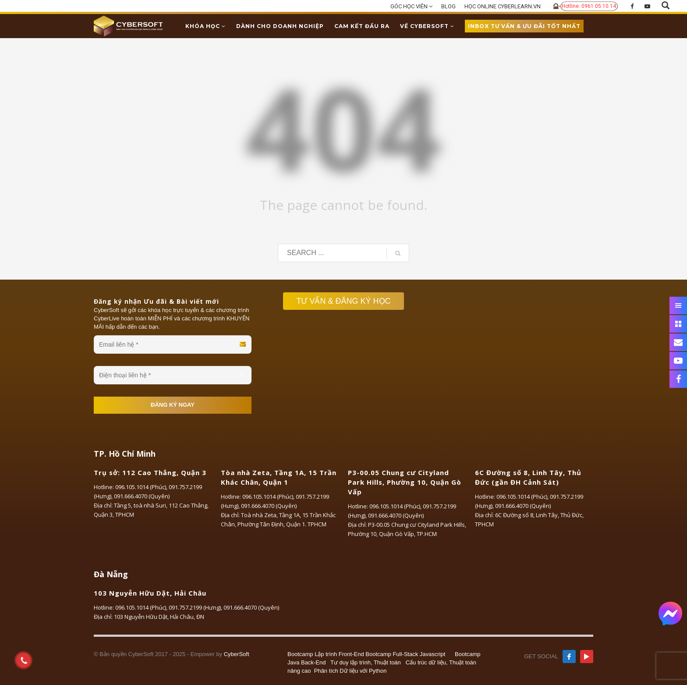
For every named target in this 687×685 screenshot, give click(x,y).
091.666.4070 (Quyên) (142, 496)
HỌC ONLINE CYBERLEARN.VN (502, 6)
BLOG (448, 6)
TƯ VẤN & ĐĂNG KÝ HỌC (347, 301)
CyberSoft (236, 654)
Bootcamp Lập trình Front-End (325, 654)
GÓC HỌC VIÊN (411, 6)
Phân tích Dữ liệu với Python (350, 670)
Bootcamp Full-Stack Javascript (405, 654)
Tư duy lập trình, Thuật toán (365, 662)
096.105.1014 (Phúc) (140, 487)
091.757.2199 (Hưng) (195, 607)
